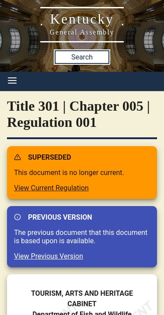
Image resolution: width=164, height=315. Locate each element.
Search (82, 57)
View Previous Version (48, 256)
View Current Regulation (51, 188)
